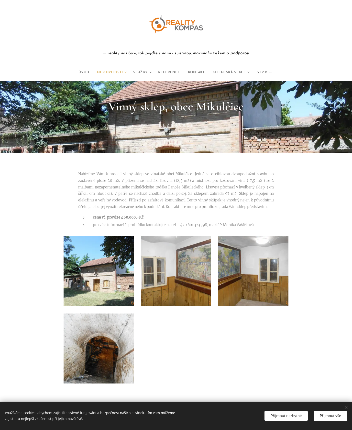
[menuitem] (77, 72)
